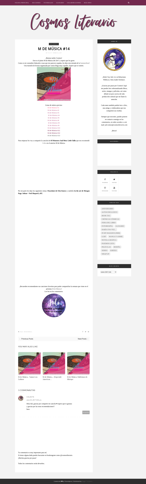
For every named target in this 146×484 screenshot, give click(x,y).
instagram (105, 188)
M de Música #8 (54, 123)
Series (104, 250)
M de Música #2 (53, 110)
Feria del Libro (109, 222)
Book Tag (106, 216)
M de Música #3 (53, 113)
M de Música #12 (54, 133)
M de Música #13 (54, 135)
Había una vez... (109, 229)
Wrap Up (105, 254)
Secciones (36, 2)
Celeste (30, 397)
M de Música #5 (53, 118)
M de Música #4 (54, 115)
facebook (105, 180)
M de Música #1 (53, 108)
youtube (114, 188)
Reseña (117, 247)
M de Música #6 (53, 120)
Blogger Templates (87, 481)
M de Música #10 (54, 128)
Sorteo (113, 250)
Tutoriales (48, 2)
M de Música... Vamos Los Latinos (27, 378)
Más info (87, 2)
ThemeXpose (68, 481)
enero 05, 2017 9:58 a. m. (34, 400)
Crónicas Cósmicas (110, 219)
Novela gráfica (109, 240)
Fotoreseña (107, 226)
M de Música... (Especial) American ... (52, 378)
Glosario (60, 2)
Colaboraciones (74, 2)
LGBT (104, 236)
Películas (106, 247)
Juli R (50, 52)
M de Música (54, 44)
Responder (86, 412)
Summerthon (84, 63)
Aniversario (107, 209)
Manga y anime (116, 236)
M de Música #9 (54, 125)
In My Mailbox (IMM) (111, 233)
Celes (44, 143)
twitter (114, 180)
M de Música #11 (54, 130)
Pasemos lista (108, 243)
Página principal (22, 2)
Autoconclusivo (109, 212)
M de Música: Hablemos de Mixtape (77, 378)
